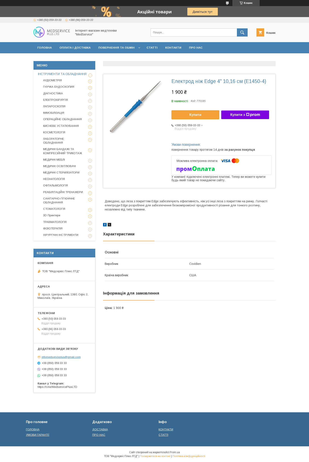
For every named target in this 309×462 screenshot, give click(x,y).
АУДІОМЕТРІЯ (52, 80)
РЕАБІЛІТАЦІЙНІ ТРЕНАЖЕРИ (63, 192)
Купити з (245, 115)
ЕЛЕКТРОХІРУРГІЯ (55, 99)
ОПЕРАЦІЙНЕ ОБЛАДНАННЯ (62, 119)
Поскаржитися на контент (155, 456)
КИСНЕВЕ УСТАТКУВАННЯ (61, 125)
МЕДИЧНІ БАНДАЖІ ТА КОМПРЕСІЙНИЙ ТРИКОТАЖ (62, 151)
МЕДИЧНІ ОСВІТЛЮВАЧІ (59, 166)
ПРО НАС (196, 47)
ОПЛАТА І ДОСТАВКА (75, 47)
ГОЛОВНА (44, 47)
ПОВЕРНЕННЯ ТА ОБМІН (116, 47)
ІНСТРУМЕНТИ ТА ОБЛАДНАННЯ (62, 74)
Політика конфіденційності (189, 456)
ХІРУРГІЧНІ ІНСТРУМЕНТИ (60, 234)
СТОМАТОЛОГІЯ (54, 208)
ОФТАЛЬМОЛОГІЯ (55, 185)
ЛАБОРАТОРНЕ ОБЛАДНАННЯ (53, 140)
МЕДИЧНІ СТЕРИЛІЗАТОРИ (61, 172)
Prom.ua (175, 452)
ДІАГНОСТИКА (53, 93)
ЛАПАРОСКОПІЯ (54, 106)
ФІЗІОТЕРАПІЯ (52, 228)
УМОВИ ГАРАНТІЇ (37, 434)
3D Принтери (51, 215)
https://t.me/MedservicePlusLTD (57, 386)
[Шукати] (242, 32)
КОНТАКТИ (173, 47)
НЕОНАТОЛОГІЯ (54, 179)
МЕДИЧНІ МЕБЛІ (54, 159)
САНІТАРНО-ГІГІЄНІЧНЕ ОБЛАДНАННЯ (59, 200)
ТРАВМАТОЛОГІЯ (55, 222)
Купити (195, 115)
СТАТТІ (152, 47)
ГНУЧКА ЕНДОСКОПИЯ (58, 86)
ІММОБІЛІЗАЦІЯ (53, 112)
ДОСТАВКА (100, 429)
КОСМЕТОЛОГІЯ (54, 132)
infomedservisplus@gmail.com (61, 357)
